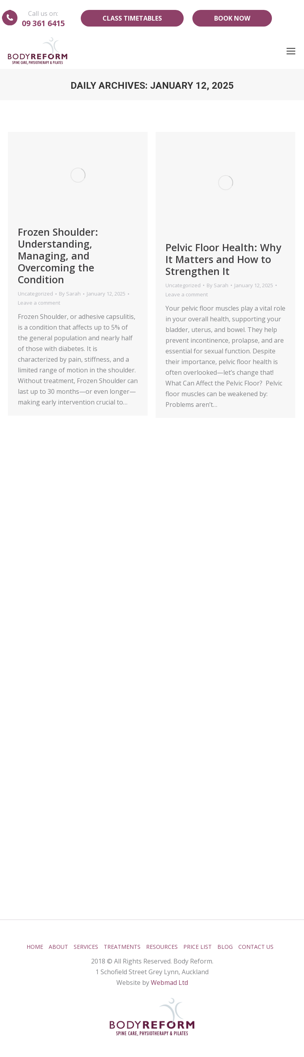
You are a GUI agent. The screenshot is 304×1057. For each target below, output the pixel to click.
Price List (197, 946)
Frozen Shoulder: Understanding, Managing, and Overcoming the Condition (58, 255)
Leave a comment (39, 302)
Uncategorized (35, 293)
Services (86, 946)
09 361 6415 (43, 23)
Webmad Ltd (169, 982)
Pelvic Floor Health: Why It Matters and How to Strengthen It (223, 259)
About (58, 946)
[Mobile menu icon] (291, 51)
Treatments (122, 946)
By (70, 293)
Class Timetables (132, 18)
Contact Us (256, 946)
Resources (162, 946)
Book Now (232, 18)
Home (35, 946)
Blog (225, 946)
